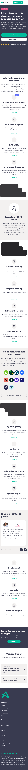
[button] (26, 2)
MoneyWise (17, 525)
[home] (6, 2)
